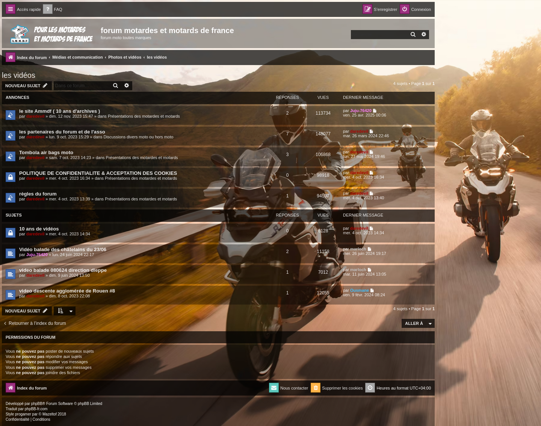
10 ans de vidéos (39, 229)
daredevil (35, 116)
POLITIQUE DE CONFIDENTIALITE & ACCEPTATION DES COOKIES (98, 173)
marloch (358, 249)
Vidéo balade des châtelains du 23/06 (62, 249)
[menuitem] (52, 9)
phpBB (36, 404)
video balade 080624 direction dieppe (63, 270)
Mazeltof (49, 414)
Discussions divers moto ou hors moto (138, 137)
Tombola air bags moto (46, 152)
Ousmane (359, 290)
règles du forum (38, 194)
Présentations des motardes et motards (144, 116)
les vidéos (18, 75)
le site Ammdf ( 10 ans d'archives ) (59, 111)
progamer (23, 414)
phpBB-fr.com (36, 409)
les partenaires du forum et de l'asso (62, 132)
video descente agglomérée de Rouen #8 (67, 291)
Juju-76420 (361, 110)
